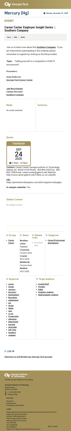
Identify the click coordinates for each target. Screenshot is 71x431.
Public (40, 289)
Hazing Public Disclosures (16, 420)
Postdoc (41, 287)
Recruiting (12, 298)
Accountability (11, 425)
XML (15, 37)
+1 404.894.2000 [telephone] (14, 392)
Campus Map (12, 394)
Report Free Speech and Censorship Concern (23, 429)
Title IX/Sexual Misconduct (16, 418)
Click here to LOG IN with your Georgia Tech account (28, 357)
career (11, 284)
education (12, 319)
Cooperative (13, 316)
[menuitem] (35, 401)
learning (11, 324)
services (11, 289)
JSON (22, 37)
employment (13, 300)
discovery (12, 292)
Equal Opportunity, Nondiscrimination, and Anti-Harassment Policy (31, 412)
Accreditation (11, 427)
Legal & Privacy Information (16, 414)
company (12, 335)
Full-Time (12, 330)
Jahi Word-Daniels (14, 89)
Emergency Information (15, 405)
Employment (11, 403)
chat (10, 311)
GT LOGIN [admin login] (53, 426)
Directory (9, 401)
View (9, 37)
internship (12, 327)
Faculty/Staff (43, 284)
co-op (10, 314)
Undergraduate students (48, 295)
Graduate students (46, 292)
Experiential (13, 322)
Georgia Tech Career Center (19, 80)
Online (11, 308)
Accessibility (11, 423)
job (9, 303)
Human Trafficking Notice (16, 416)
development (13, 295)
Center (11, 287)
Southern (12, 333)
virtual (11, 306)
